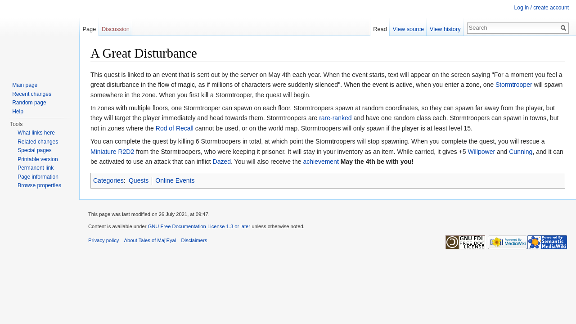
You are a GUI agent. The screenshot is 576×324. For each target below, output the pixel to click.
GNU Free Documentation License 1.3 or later (199, 226)
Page (89, 29)
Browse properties (39, 185)
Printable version (38, 159)
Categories (108, 180)
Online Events (174, 180)
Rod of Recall (175, 128)
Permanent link (36, 168)
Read (380, 29)
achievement (320, 161)
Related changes (38, 142)
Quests (138, 180)
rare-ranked (335, 118)
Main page (24, 85)
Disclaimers (194, 240)
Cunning (520, 151)
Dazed (222, 161)
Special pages (34, 150)
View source (408, 29)
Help (17, 111)
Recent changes (31, 94)
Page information (38, 177)
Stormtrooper (513, 84)
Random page (29, 102)
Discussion (116, 29)
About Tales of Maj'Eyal (150, 240)
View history (445, 29)
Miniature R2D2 (112, 151)
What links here (36, 133)
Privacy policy (103, 240)
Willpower (481, 151)
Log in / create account (541, 7)
